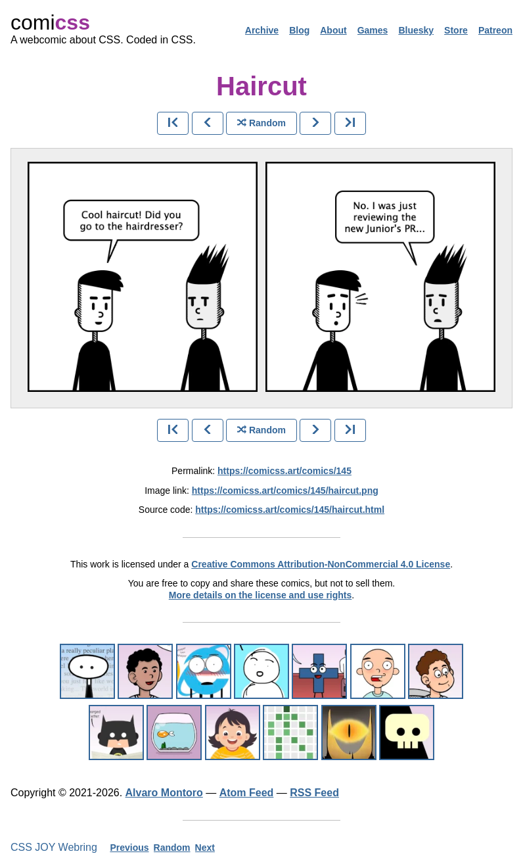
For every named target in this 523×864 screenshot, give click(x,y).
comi (50, 22)
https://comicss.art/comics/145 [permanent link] (284, 471)
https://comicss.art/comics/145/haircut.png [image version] (285, 490)
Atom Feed (246, 792)
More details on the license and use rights (260, 595)
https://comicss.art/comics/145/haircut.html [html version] (289, 509)
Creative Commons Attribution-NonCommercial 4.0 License (320, 564)
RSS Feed (314, 792)
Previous (129, 847)
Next (205, 847)
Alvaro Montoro (164, 792)
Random (172, 847)
